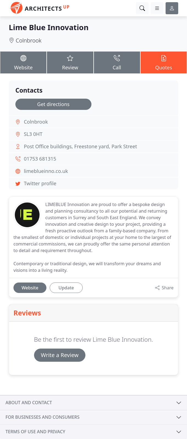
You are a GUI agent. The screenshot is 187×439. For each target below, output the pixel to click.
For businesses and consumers (42, 417)
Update (66, 288)
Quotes (163, 62)
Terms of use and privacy (35, 432)
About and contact (28, 403)
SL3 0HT (33, 134)
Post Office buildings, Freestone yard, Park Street (80, 146)
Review (70, 62)
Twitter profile (40, 183)
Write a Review (60, 355)
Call (117, 62)
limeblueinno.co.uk (46, 171)
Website (23, 62)
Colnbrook (28, 40)
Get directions (53, 104)
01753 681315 (40, 158)
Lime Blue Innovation (48, 27)
